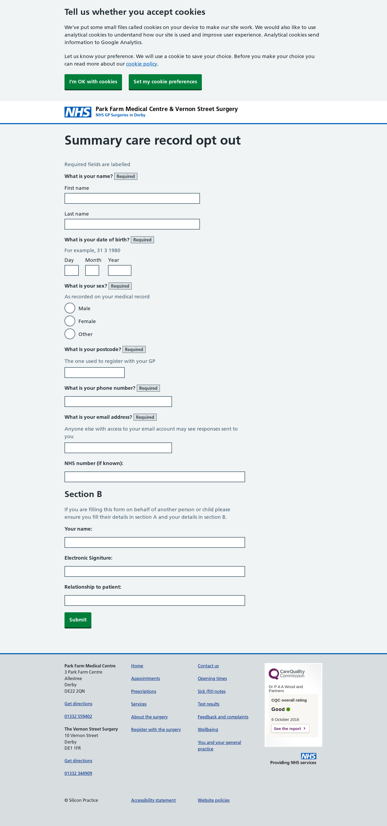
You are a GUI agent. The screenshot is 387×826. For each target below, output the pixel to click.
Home (137, 665)
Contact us (208, 665)
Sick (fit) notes (211, 691)
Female (87, 321)
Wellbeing (208, 729)
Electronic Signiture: (88, 558)
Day (69, 260)
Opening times (212, 678)
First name (76, 188)
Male (84, 308)
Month (93, 260)
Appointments (145, 678)
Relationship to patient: (92, 587)
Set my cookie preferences (165, 81)
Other (85, 334)
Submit (78, 620)
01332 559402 (78, 716)
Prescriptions (143, 691)
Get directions (78, 703)
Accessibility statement (153, 800)
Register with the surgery (156, 729)
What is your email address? (110, 417)
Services (138, 704)
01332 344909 (78, 773)
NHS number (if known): (93, 463)
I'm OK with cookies (93, 81)
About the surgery (149, 717)
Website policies (214, 800)
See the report (287, 728)
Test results (208, 704)
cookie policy (141, 64)
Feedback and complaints (223, 717)
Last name (76, 214)
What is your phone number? (112, 388)
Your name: (78, 529)
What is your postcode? (105, 349)
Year (113, 260)
